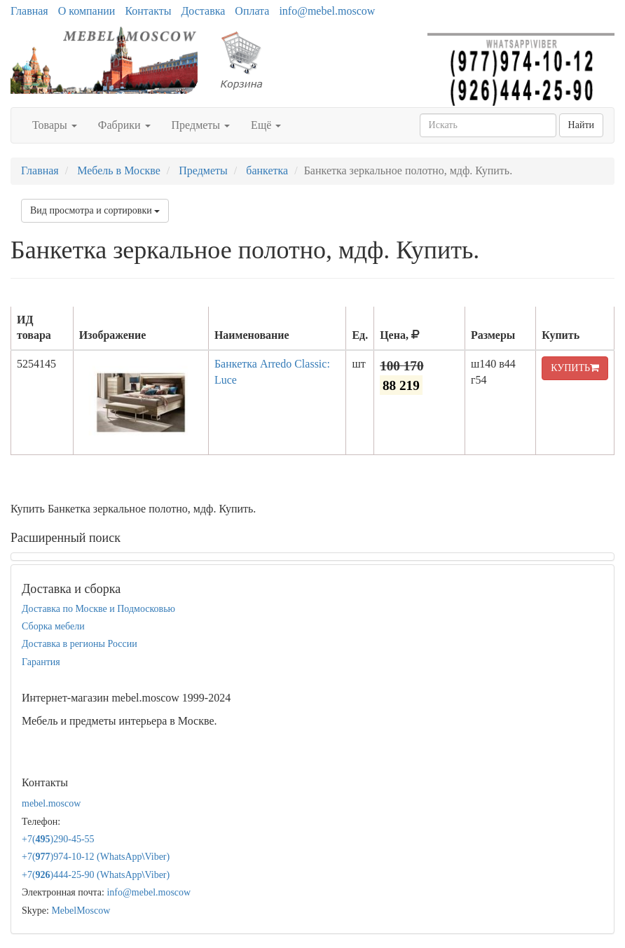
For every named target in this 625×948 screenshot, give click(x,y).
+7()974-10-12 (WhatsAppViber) (96, 856)
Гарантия (41, 662)
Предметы (201, 125)
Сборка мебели (53, 626)
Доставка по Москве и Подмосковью (98, 609)
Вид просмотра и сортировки (95, 210)
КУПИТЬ (575, 368)
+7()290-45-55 (58, 839)
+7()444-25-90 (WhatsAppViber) (96, 875)
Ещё (266, 125)
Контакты (148, 11)
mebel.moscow (51, 803)
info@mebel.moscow (327, 11)
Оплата (252, 11)
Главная (29, 11)
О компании (87, 11)
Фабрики (124, 125)
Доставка (203, 11)
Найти (581, 125)
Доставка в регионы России (79, 644)
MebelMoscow (80, 910)
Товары (54, 125)
